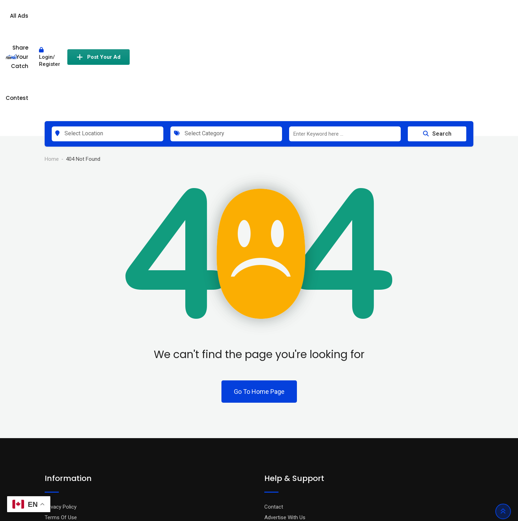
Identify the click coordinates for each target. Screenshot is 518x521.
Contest (335, 18)
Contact (273, 423)
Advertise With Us (284, 434)
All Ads (242, 18)
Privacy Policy (61, 423)
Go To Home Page (259, 308)
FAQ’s (270, 445)
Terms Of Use (61, 434)
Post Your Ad (442, 18)
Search (437, 50)
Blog (50, 445)
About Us (55, 455)
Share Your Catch (287, 18)
